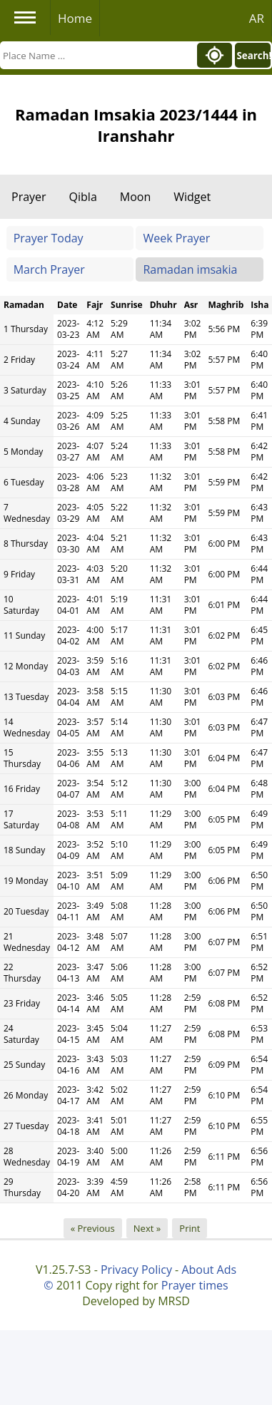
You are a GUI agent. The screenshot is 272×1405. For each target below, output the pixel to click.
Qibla (83, 197)
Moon (135, 197)
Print (189, 1228)
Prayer (28, 197)
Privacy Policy (136, 1269)
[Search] (97, 55)
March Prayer (49, 269)
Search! (253, 55)
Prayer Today (49, 238)
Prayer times (194, 1285)
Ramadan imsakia (190, 269)
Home (75, 18)
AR (256, 18)
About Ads (208, 1269)
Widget (192, 197)
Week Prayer (176, 238)
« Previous (93, 1228)
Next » (147, 1228)
